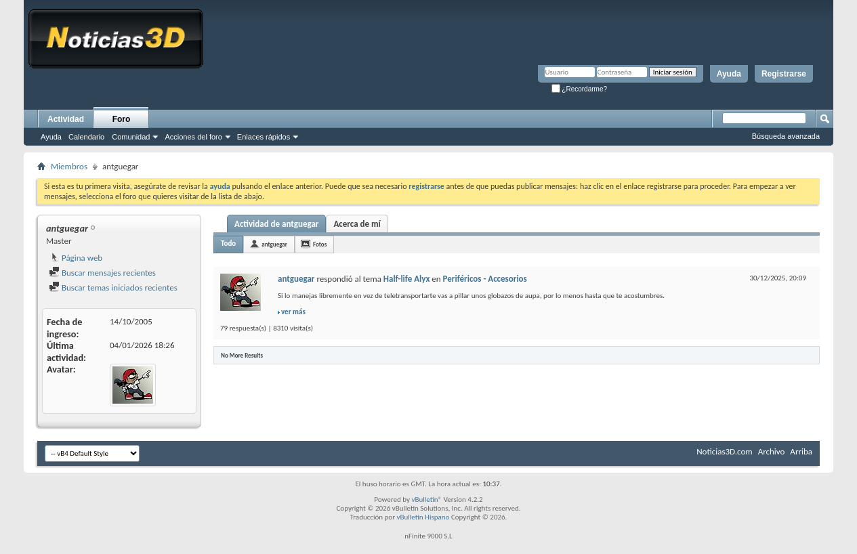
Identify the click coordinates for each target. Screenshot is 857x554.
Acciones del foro (193, 137)
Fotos (320, 244)
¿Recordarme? (579, 89)
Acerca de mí (356, 224)
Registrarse (783, 74)
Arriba (801, 451)
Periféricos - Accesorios (485, 279)
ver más (293, 311)
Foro (121, 119)
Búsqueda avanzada (786, 136)
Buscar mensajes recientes (102, 273)
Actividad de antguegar (276, 224)
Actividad (65, 119)
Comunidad (131, 137)
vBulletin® (426, 499)
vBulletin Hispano (423, 517)
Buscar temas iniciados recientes (113, 287)
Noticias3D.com (724, 451)
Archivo (771, 451)
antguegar (274, 244)
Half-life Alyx (406, 279)
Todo (228, 243)
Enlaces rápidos (263, 137)
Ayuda (729, 74)
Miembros (69, 166)
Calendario (86, 137)
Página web (75, 258)
